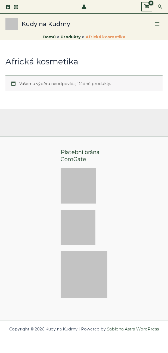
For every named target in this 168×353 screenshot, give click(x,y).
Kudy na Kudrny (51, 25)
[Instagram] (16, 7)
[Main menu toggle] (157, 25)
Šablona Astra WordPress (133, 329)
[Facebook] (7, 7)
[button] (160, 6)
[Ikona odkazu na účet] (84, 6)
